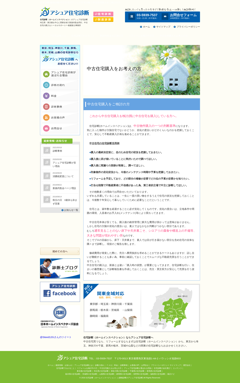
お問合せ (145, 365)
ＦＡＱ (109, 365)
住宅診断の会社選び (162, 368)
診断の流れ (99, 365)
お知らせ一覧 (71, 210)
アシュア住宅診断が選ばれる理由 (138, 368)
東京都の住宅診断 (84, 371)
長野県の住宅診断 (140, 374)
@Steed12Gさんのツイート (56, 337)
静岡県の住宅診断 (123, 374)
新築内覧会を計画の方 (111, 35)
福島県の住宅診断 (157, 374)
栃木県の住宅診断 (72, 374)
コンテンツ (177, 368)
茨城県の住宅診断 (89, 374)
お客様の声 (134, 365)
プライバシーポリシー (188, 27)
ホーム (146, 27)
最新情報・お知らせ (64, 365)
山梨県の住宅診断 (106, 374)
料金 (116, 365)
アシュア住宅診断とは (54, 35)
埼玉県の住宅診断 (101, 371)
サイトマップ (163, 27)
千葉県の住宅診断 (137, 371)
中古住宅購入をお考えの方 (174, 35)
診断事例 (124, 365)
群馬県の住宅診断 (154, 371)
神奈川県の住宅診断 (119, 371)
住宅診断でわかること (83, 35)
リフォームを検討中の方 (141, 35)
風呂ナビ (171, 374)
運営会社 (186, 365)
